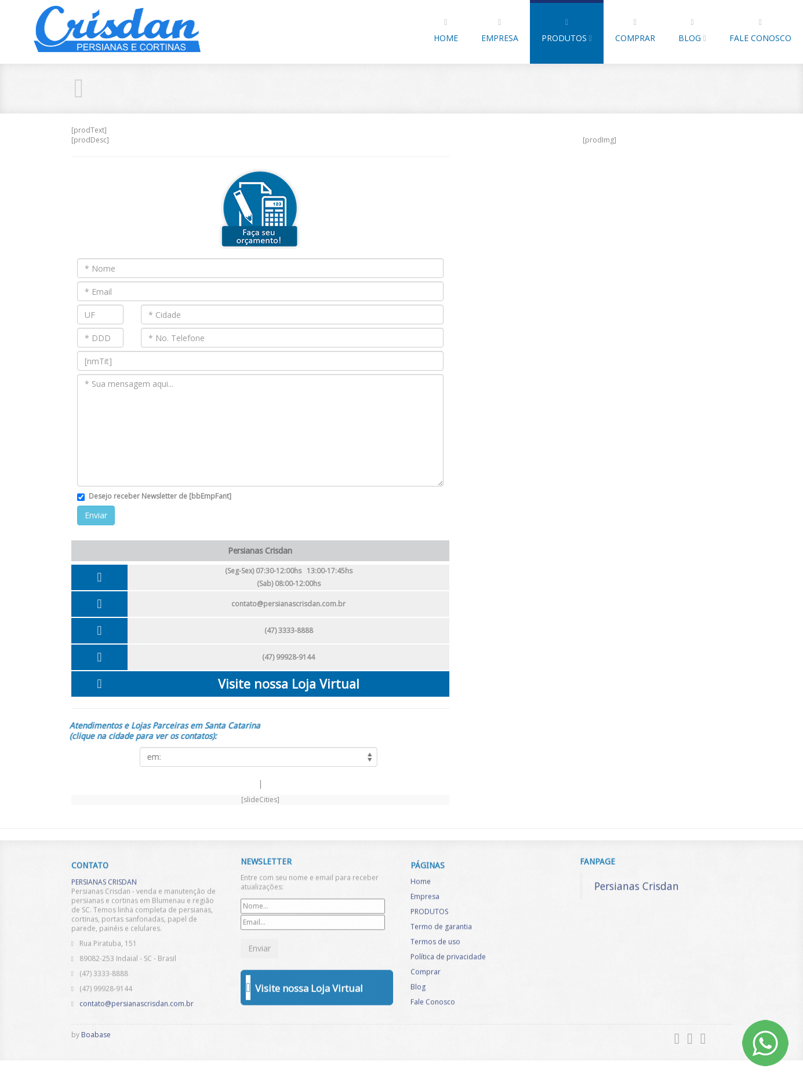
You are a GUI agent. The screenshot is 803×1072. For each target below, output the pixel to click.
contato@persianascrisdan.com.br (288, 604)
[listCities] (252, 757)
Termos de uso (435, 948)
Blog (692, 31)
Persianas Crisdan (636, 879)
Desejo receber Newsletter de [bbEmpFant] (160, 496)
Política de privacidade (448, 963)
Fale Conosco (760, 31)
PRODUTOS (567, 31)
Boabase (96, 1035)
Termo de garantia (441, 933)
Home (446, 31)
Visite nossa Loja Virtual (288, 683)
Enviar (96, 515)
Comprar (635, 31)
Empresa (499, 31)
